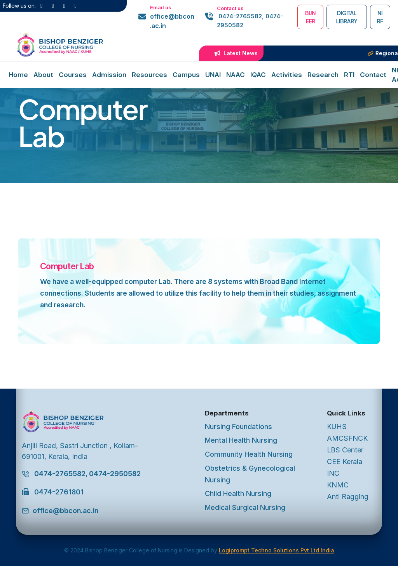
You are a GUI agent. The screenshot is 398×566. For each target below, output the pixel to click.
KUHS (337, 426)
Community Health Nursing (249, 454)
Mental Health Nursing (241, 440)
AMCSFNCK (347, 438)
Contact (373, 75)
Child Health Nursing (238, 493)
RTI (349, 75)
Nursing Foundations (238, 426)
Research (323, 75)
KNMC (338, 485)
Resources (149, 75)
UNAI (213, 75)
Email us (160, 7)
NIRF (380, 17)
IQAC (258, 75)
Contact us (230, 8)
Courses (73, 75)
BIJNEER (310, 17)
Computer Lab (67, 266)
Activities (286, 75)
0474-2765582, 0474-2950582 (250, 20)
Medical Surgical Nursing (245, 507)
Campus (186, 75)
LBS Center (345, 450)
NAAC (235, 75)
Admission (109, 75)
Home (18, 75)
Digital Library (346, 17)
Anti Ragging (347, 496)
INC (333, 473)
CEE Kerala (344, 461)
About (43, 75)
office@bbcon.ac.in (172, 21)
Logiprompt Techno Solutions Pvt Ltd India (276, 550)
